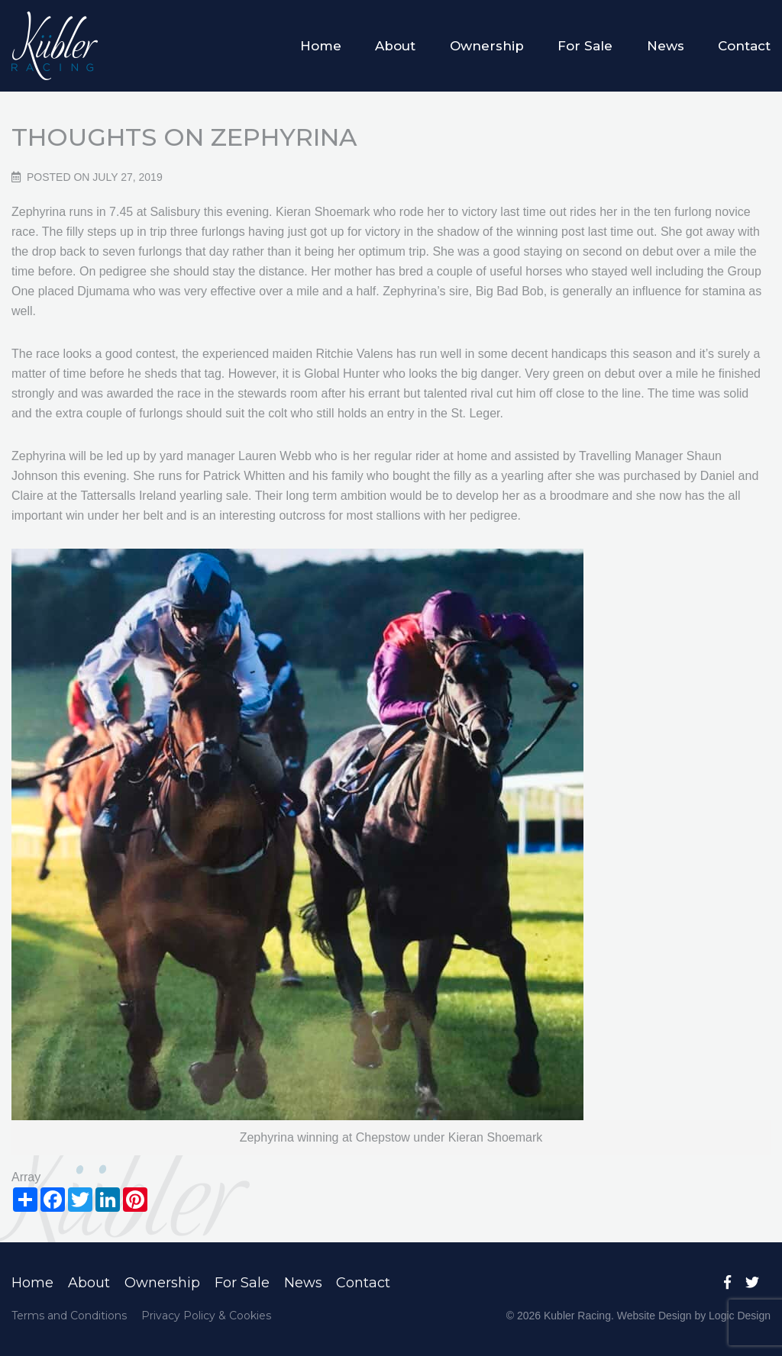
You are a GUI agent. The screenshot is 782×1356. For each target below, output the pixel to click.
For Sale (584, 45)
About (395, 45)
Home (320, 45)
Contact (744, 45)
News (665, 45)
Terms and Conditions (69, 1315)
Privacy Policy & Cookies (206, 1315)
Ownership (487, 45)
